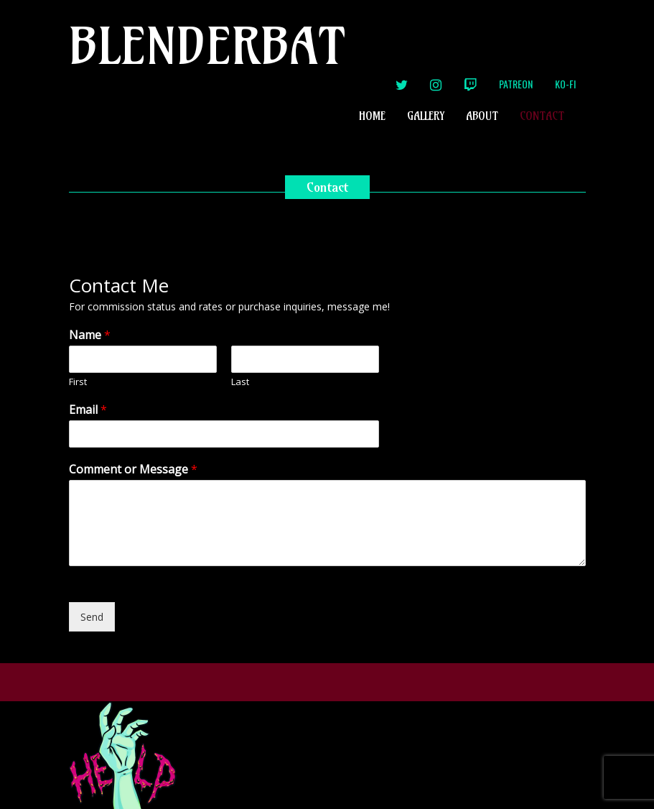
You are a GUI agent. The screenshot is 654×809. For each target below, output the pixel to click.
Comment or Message (133, 469)
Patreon (516, 83)
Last (240, 382)
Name (90, 335)
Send (91, 617)
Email (88, 409)
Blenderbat (207, 45)
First (78, 382)
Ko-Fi (565, 83)
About (482, 116)
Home (372, 116)
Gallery (425, 116)
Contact (542, 116)
